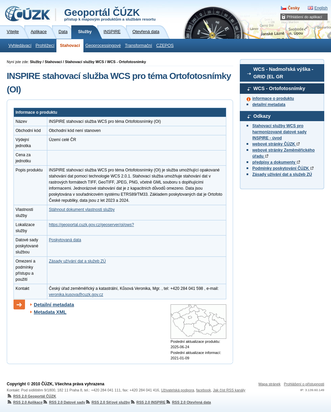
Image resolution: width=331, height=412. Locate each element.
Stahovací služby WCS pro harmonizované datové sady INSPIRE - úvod (279, 131)
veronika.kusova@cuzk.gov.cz (76, 294)
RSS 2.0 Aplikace (25, 402)
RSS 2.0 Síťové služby (107, 402)
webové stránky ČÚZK (276, 144)
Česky (294, 8)
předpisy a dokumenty (276, 162)
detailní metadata (268, 104)
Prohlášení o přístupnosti (304, 384)
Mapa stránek (269, 384)
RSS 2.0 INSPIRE (148, 402)
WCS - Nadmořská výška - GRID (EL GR (283, 72)
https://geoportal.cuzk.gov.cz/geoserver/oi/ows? (91, 224)
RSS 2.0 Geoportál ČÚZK (31, 396)
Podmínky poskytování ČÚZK (282, 168)
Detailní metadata (54, 304)
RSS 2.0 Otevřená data (188, 402)
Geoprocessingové (103, 45)
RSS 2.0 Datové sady (64, 402)
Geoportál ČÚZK (110, 14)
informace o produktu (273, 98)
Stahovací (70, 45)
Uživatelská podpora (177, 390)
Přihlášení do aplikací (304, 17)
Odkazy (262, 116)
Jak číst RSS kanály (229, 390)
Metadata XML (50, 312)
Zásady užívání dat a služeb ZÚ (282, 174)
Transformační (138, 45)
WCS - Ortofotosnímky (279, 88)
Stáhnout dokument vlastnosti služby (82, 209)
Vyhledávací (19, 45)
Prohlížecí (44, 45)
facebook (203, 390)
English (321, 8)
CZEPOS (165, 45)
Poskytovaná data (65, 240)
